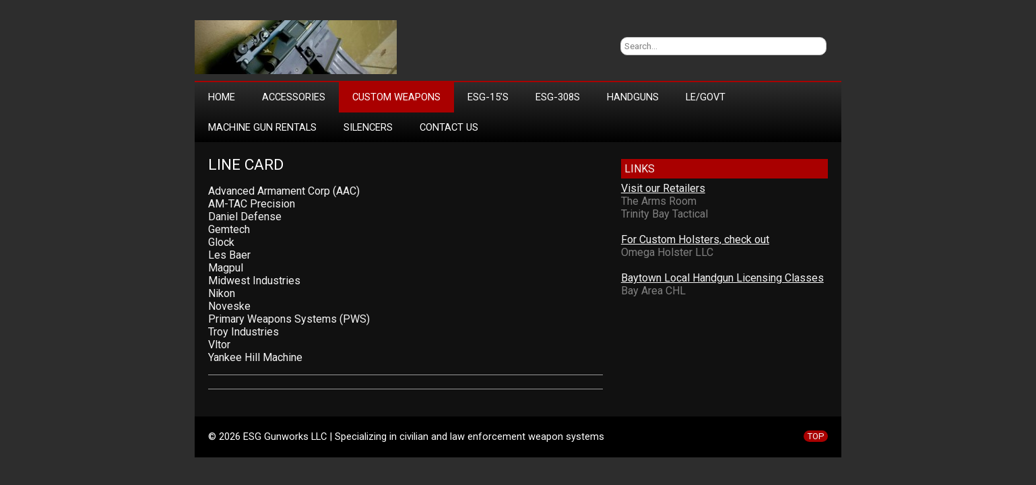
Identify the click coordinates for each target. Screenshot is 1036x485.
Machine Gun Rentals (262, 127)
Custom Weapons (396, 97)
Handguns (633, 97)
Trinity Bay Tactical (664, 213)
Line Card (246, 165)
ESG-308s (558, 97)
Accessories (293, 97)
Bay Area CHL (653, 290)
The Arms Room (659, 201)
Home (221, 97)
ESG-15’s (488, 97)
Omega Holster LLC (667, 252)
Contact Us (449, 127)
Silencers (368, 127)
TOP (815, 436)
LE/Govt (705, 97)
